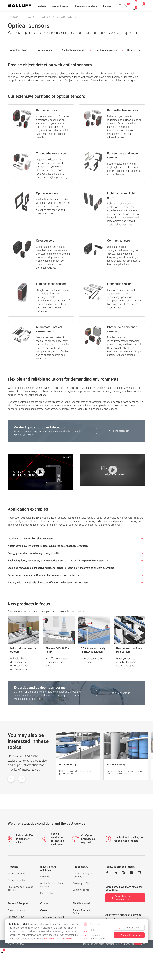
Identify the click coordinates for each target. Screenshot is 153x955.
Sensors (46, 16)
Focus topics (46, 893)
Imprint (86, 944)
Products (30, 16)
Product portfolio (20, 50)
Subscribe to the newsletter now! (120, 898)
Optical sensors (64, 16)
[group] (78, 756)
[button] (41, 6)
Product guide (47, 50)
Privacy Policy (66, 938)
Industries (45, 876)
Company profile (81, 883)
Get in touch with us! (117, 693)
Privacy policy (97, 944)
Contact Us (136, 50)
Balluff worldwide (81, 890)
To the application (118, 431)
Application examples (77, 50)
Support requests (16, 910)
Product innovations (109, 50)
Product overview (16, 873)
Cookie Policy (48, 938)
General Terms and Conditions (121, 944)
